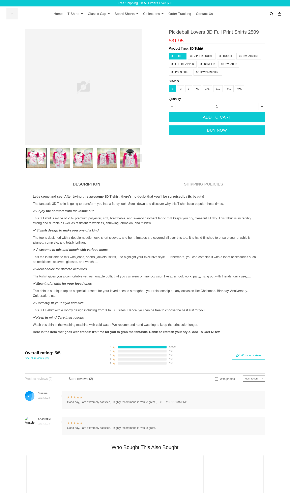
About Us (113, 380)
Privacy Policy (199, 408)
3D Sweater (229, 64)
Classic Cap (99, 14)
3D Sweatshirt (248, 56)
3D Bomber (207, 64)
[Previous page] (27, 158)
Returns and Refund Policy (208, 387)
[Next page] (140, 158)
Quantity (175, 99)
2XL (207, 88)
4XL (229, 88)
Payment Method (201, 401)
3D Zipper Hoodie (201, 56)
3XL (218, 88)
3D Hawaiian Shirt (208, 72)
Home (58, 14)
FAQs (111, 394)
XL (197, 88)
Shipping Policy (200, 380)
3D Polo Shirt (180, 72)
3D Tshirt (196, 48)
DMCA (112, 408)
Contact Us (204, 14)
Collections (153, 14)
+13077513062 (35, 456)
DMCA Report (207, 474)
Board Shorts (126, 14)
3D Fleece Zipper (182, 64)
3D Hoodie (226, 56)
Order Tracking (179, 14)
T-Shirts (75, 14)
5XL (239, 88)
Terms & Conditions (203, 394)
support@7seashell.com (42, 462)
